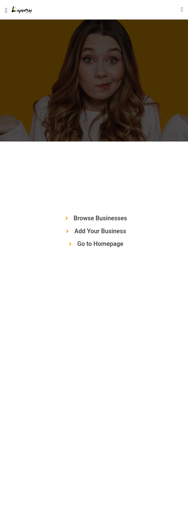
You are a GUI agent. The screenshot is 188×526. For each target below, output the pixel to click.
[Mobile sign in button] (182, 9)
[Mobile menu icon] (6, 10)
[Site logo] (22, 10)
